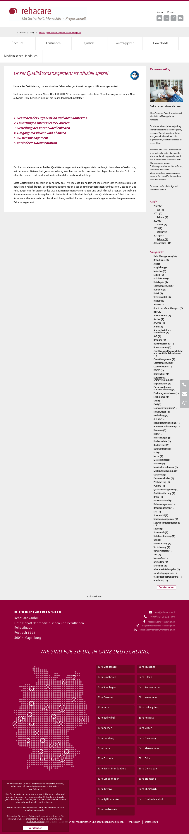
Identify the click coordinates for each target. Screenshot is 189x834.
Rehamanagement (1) (164, 504)
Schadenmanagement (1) (166, 519)
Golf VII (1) (159, 419)
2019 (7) (158, 228)
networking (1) (161, 562)
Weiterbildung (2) (162, 315)
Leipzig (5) (159, 274)
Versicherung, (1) (162, 547)
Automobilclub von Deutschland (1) (162, 331)
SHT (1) (157, 511)
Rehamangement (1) (163, 508)
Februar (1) (162, 217)
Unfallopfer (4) (161, 282)
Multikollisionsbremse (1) (166, 467)
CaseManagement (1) (164, 362)
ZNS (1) (157, 554)
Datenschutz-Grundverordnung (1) (164, 378)
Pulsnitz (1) (159, 485)
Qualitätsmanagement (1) (166, 489)
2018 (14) (159, 235)
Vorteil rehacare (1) (162, 550)
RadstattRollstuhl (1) (163, 500)
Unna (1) (158, 539)
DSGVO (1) (159, 370)
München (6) (160, 271)
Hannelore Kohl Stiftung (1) (167, 426)
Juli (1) (160, 209)
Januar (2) (162, 232)
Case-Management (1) (164, 359)
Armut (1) (158, 326)
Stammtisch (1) (161, 532)
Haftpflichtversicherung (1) (167, 422)
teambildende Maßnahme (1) (168, 576)
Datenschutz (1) (161, 374)
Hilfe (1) (157, 434)
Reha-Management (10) (165, 256)
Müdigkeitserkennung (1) (166, 471)
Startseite (21, 32)
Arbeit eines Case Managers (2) (168, 308)
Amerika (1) (159, 323)
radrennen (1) (160, 565)
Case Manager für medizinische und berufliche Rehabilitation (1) (168, 353)
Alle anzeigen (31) (162, 243)
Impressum (134, 822)
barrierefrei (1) (161, 558)
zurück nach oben (94, 597)
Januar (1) (162, 224)
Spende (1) (159, 528)
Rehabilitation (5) (162, 278)
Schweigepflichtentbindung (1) (167, 524)
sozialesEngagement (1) (165, 573)
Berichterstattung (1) (164, 343)
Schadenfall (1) (161, 515)
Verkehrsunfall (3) (162, 297)
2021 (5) (158, 213)
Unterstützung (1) (162, 543)
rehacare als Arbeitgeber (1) (167, 569)
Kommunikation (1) (163, 448)
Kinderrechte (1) (161, 445)
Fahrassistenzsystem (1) (165, 408)
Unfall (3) (158, 293)
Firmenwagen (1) (162, 411)
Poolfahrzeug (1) (162, 482)
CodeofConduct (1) (163, 366)
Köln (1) (157, 452)
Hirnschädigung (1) (163, 437)
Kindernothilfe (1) (162, 441)
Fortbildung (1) (161, 415)
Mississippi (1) (160, 463)
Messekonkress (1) (162, 459)
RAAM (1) (158, 496)
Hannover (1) (160, 430)
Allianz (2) (159, 304)
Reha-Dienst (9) (161, 260)
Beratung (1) (160, 340)
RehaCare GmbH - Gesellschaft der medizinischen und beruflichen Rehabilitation (81, 822)
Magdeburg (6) (161, 267)
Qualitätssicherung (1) (164, 493)
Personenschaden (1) (164, 478)
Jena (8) (157, 263)
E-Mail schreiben (166, 587)
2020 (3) (158, 220)
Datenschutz (151, 822)
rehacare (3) (159, 300)
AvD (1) (157, 336)
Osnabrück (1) (160, 474)
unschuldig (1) (161, 580)
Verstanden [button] (35, 827)
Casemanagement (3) (164, 286)
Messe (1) (158, 456)
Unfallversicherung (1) (164, 536)
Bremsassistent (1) (162, 347)
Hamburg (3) (160, 289)
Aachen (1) (159, 319)
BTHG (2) (158, 311)
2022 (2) (158, 206)
